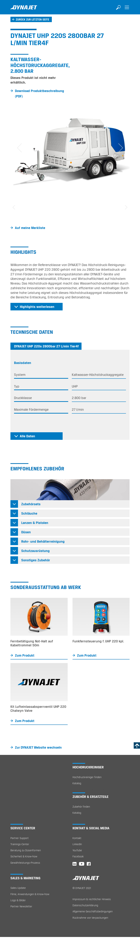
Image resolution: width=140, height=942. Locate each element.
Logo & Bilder (18, 900)
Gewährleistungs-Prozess (25, 862)
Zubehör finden (81, 806)
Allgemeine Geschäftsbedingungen (93, 911)
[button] (19, 148)
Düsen (26, 532)
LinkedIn (77, 844)
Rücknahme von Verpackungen (90, 917)
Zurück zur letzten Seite (32, 19)
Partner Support (19, 838)
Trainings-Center (19, 844)
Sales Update (18, 887)
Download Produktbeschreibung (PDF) (39, 93)
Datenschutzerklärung (85, 905)
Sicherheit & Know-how (23, 856)
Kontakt (77, 838)
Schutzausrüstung (35, 551)
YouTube (77, 850)
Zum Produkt (24, 655)
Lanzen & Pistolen (34, 523)
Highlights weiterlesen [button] (37, 307)
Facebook (78, 856)
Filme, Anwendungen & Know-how (29, 894)
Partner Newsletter (21, 906)
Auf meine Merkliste (30, 228)
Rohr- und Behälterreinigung (43, 541)
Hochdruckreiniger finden (87, 777)
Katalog (77, 783)
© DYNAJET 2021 (82, 888)
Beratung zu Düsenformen (25, 850)
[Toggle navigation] (127, 9)
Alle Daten (27, 436)
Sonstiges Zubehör (35, 560)
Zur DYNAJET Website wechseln (38, 747)
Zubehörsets (30, 504)
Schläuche (29, 513)
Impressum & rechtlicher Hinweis (92, 899)
